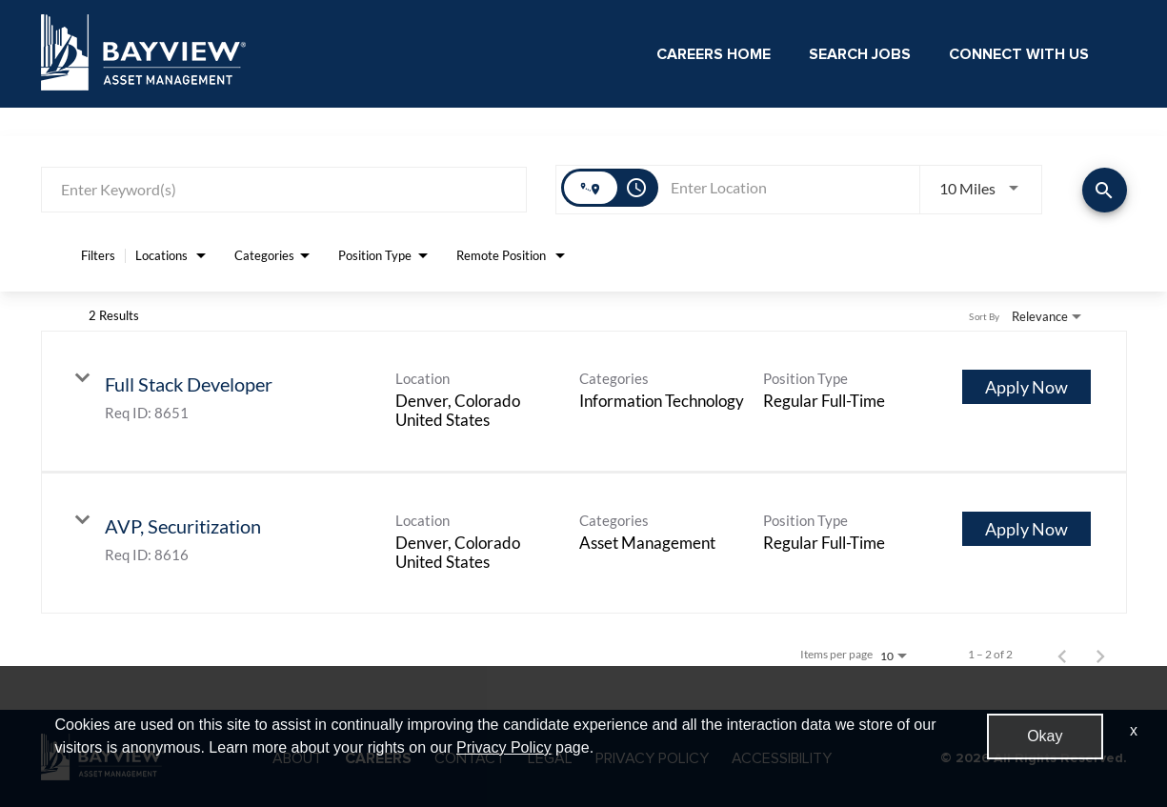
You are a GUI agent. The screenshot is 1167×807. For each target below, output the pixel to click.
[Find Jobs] (1104, 190)
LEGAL (550, 758)
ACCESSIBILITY (782, 758)
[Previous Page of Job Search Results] (1062, 655)
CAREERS (378, 758)
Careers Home (713, 54)
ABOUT (297, 758)
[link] (584, 402)
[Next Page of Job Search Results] (1100, 655)
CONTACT (469, 758)
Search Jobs (860, 54)
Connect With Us (1019, 54)
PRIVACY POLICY (652, 758)
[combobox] (284, 189)
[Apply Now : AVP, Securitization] (1026, 529)
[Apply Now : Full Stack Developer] (1026, 387)
